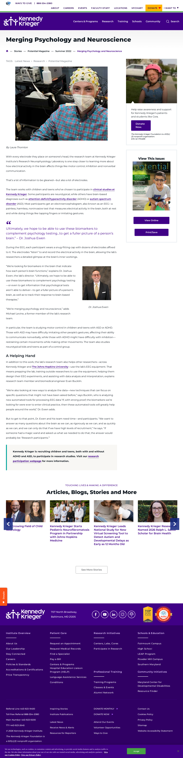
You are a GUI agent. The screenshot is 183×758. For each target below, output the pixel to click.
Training (123, 21)
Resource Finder (148, 691)
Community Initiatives (152, 671)
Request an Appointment (65, 643)
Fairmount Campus (149, 643)
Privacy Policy (145, 719)
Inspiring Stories (59, 708)
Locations (120, 8)
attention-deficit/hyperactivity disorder (52, 199)
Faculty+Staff (100, 8)
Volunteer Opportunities (107, 727)
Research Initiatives (107, 633)
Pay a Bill (55, 659)
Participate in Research (108, 648)
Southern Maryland (149, 664)
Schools (137, 21)
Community (153, 21)
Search (175, 21)
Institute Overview (18, 633)
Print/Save (151, 232)
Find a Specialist (60, 653)
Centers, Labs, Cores (106, 643)
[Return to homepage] (23, 21)
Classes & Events (104, 687)
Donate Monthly (104, 708)
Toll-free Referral (22, 714)
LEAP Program (146, 653)
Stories (18, 51)
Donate (152, 8)
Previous (8, 524)
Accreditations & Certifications (24, 669)
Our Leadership (15, 648)
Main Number (21, 719)
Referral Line (20, 708)
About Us (11, 643)
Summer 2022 (63, 51)
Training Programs (105, 682)
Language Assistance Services (68, 677)
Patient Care (58, 633)
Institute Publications (61, 714)
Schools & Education (151, 633)
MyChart (137, 8)
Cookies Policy (145, 714)
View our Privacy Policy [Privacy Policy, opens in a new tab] (31, 755)
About (55, 8)
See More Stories (91, 569)
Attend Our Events (104, 722)
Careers (68, 8)
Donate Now (101, 714)
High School (145, 648)
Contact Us (144, 708)
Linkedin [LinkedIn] (113, 614)
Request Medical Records (65, 648)
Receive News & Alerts (62, 727)
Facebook (95, 614)
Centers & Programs (85, 21)
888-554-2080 (44, 3)
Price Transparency (17, 674)
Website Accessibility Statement (155, 730)
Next (174, 524)
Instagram (122, 614)
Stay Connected (15, 653)
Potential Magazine (38, 51)
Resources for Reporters (63, 733)
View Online (151, 220)
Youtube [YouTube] (104, 614)
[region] (91, 751)
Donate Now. (140, 125)
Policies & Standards (18, 664)
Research (107, 21)
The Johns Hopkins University (50, 366)
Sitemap (142, 725)
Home (7, 51)
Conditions (56, 682)
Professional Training (108, 671)
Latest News (56, 722)
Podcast (131, 614)
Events (82, 8)
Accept (136, 751)
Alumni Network (103, 692)
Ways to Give (23, 3)
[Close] (178, 751)
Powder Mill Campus (150, 659)
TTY (15, 725)
